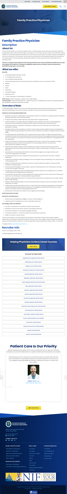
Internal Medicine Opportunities (33, 302)
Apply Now (33, 246)
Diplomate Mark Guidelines (36, 468)
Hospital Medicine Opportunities (33, 294)
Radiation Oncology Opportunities (34, 326)
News (30, 461)
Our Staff (31, 456)
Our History (32, 449)
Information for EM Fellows (12, 465)
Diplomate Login (50, 6)
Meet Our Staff (33, 408)
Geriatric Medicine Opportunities (33, 290)
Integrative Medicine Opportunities (33, 298)
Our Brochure (32, 463)
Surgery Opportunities (33, 330)
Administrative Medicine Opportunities (33, 258)
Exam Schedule (10, 459)
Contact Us (32, 470)
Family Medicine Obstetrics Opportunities (33, 282)
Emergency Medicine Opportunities (33, 278)
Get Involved (36, 1)
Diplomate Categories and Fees (14, 454)
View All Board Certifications (13, 449)
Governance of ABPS (34, 454)
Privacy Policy (28, 482)
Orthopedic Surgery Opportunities (33, 314)
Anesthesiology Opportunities (33, 262)
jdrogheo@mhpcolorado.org (19, 224)
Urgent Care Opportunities (33, 334)
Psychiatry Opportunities (33, 322)
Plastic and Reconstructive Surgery (33, 318)
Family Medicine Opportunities (33, 286)
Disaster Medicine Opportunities (33, 274)
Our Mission (32, 452)
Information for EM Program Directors (15, 467)
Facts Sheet (32, 466)
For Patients (45, 1)
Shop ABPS (27, 1)
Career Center (48, 459)
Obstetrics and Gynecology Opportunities (33, 306)
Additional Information (37, 482)
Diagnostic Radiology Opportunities (33, 270)
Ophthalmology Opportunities (33, 310)
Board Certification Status (12, 456)
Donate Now (47, 457)
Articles (31, 459)
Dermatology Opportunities (33, 266)
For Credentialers (56, 1)
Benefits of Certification (12, 452)
